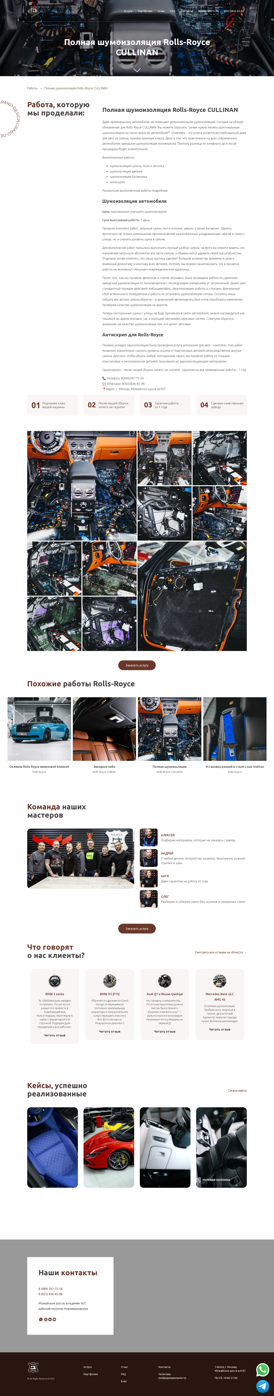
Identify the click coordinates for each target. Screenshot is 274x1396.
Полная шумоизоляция (170, 766)
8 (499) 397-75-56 (50, 1288)
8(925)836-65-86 (234, 11)
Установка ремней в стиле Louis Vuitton (235, 766)
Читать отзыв (54, 1035)
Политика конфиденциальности (172, 1376)
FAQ (172, 11)
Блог (124, 1381)
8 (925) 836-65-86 (50, 1294)
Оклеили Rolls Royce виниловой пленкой (39, 766)
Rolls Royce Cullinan (104, 771)
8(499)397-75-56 (208, 11)
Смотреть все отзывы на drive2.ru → (221, 952)
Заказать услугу (137, 665)
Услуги (128, 11)
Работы (32, 88)
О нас (161, 11)
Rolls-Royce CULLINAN (170, 771)
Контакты (187, 11)
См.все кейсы (237, 1090)
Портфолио (145, 11)
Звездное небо (104, 766)
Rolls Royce (39, 771)
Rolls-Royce (235, 771)
